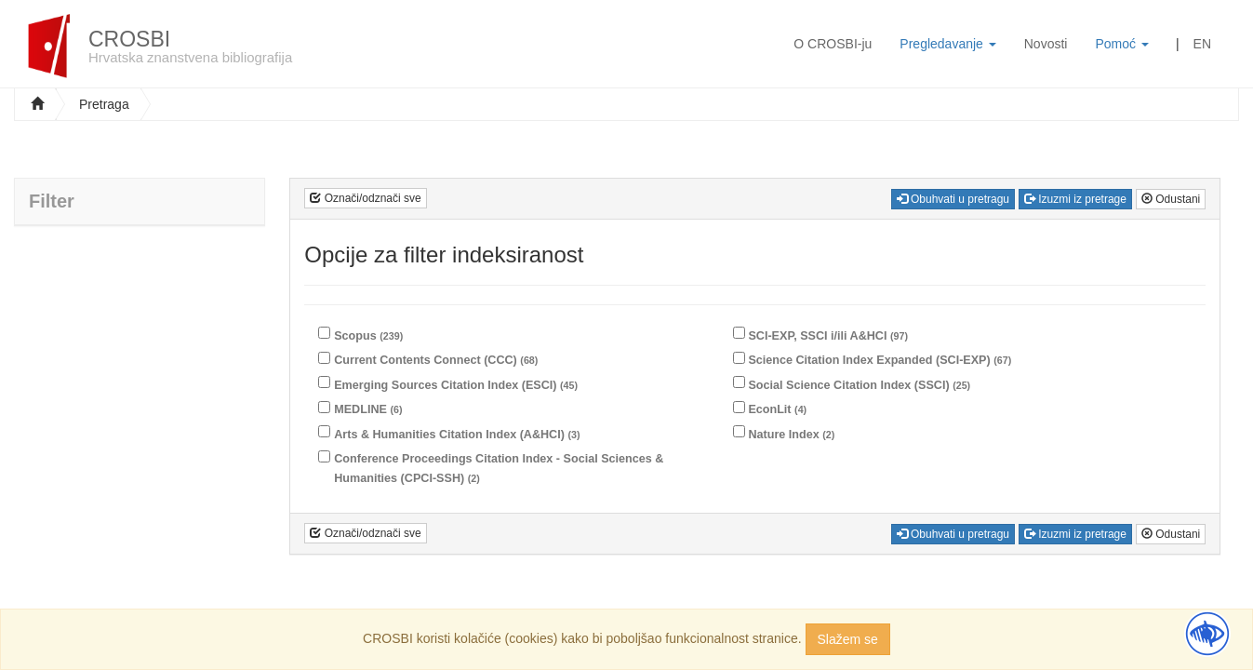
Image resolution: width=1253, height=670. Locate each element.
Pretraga (104, 104)
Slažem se (848, 639)
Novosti (1046, 43)
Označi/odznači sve (365, 198)
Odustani (1170, 199)
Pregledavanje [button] (947, 43)
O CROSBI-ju (832, 43)
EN (1202, 43)
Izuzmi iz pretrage (1075, 199)
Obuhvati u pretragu (953, 199)
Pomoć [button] (1121, 43)
